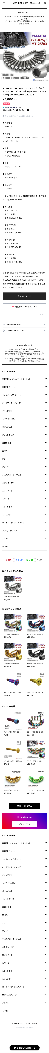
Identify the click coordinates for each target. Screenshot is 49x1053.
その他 (5, 546)
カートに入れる (24, 296)
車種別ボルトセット (10, 387)
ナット (4, 459)
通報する (43, 314)
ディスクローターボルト (12, 475)
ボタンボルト (7, 427)
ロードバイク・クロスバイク (13, 523)
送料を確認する (28, 116)
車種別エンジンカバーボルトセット (16, 379)
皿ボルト (5, 451)
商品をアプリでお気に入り (24, 307)
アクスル (5, 538)
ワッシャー (6, 467)
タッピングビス (8, 435)
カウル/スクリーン (9, 531)
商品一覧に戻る (24, 806)
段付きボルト (7, 443)
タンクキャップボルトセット (13, 395)
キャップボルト (8, 411)
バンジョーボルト (9, 483)
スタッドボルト (8, 507)
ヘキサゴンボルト (9, 419)
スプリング (6, 515)
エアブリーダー (8, 491)
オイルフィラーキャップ (11, 403)
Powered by (24, 1028)
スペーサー (6, 499)
